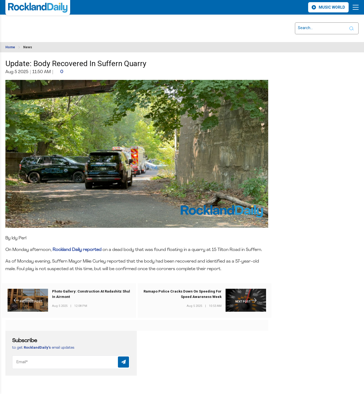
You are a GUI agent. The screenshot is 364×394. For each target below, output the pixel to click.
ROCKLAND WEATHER (53, 25)
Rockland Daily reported (77, 250)
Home (10, 47)
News (27, 47)
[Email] (71, 362)
